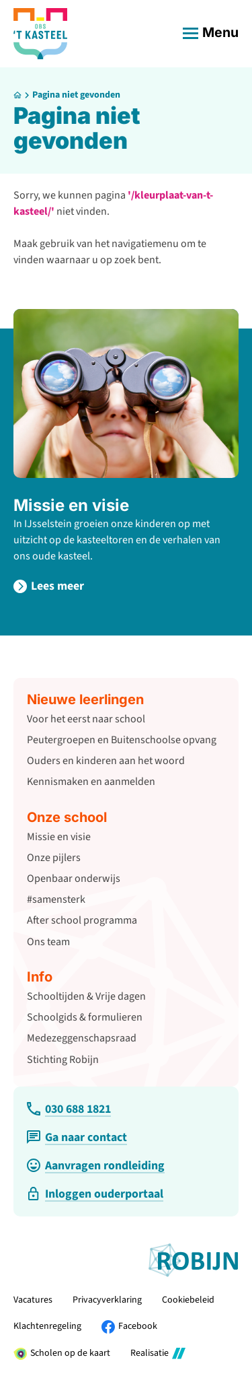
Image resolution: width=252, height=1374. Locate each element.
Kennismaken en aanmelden (91, 781)
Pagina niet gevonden (76, 95)
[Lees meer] (48, 586)
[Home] (17, 95)
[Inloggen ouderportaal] (95, 1194)
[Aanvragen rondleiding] (96, 1166)
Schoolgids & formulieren (84, 1017)
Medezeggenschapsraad (81, 1038)
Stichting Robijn (63, 1059)
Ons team (48, 941)
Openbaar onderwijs (73, 878)
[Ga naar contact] (77, 1137)
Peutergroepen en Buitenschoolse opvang (121, 739)
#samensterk (56, 899)
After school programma (82, 920)
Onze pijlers (54, 857)
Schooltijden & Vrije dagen (86, 996)
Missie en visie (71, 505)
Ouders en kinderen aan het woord (106, 760)
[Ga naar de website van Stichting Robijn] (194, 1260)
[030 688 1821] (69, 1109)
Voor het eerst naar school (86, 719)
